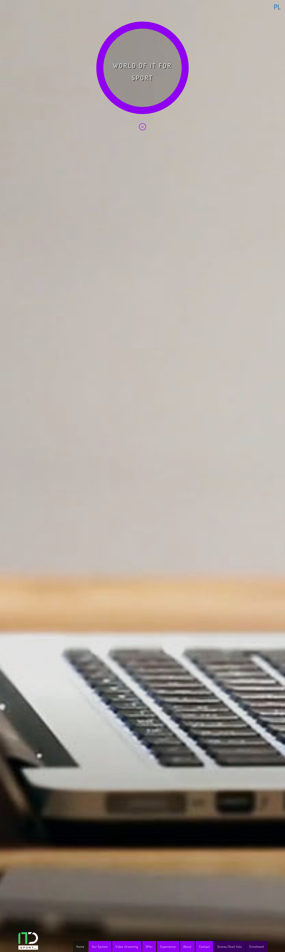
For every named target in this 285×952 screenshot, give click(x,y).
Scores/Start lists (229, 946)
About (187, 946)
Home (80, 946)
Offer (149, 946)
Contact (204, 946)
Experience (168, 946)
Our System (100, 946)
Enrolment (256, 946)
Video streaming (126, 946)
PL (277, 7)
